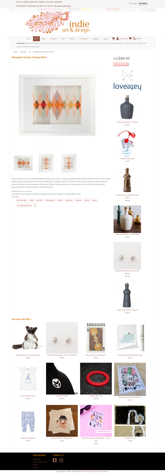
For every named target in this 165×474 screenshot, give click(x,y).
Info (29, 39)
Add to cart (120, 64)
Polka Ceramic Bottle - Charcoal (127, 122)
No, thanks (143, 3)
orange (86, 200)
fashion (73, 39)
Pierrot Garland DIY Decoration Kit (130, 397)
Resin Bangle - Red (96, 396)
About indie (37, 459)
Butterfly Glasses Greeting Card (61, 438)
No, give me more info (62, 6)
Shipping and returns (40, 462)
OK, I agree (133, 3)
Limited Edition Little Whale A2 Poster (130, 355)
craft (63, 39)
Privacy (35, 465)
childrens (54, 39)
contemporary (50, 200)
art (36, 39)
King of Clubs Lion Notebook (96, 355)
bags (44, 39)
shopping (23, 52)
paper (106, 39)
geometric (69, 200)
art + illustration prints (24, 205)
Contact (35, 467)
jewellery (96, 39)
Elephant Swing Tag (127, 158)
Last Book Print (130, 438)
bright (31, 200)
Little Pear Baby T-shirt (28, 396)
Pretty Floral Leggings (28, 438)
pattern (94, 200)
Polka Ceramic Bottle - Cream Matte (127, 234)
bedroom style (22, 200)
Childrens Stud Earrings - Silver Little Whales (62, 355)
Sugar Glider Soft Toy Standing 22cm (28, 355)
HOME (15, 52)
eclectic (60, 200)
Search (136, 38)
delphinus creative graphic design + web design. (92, 471)
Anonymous (121, 38)
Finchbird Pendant (62, 396)
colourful (39, 200)
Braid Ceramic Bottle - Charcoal (127, 310)
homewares (84, 39)
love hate (78, 200)
